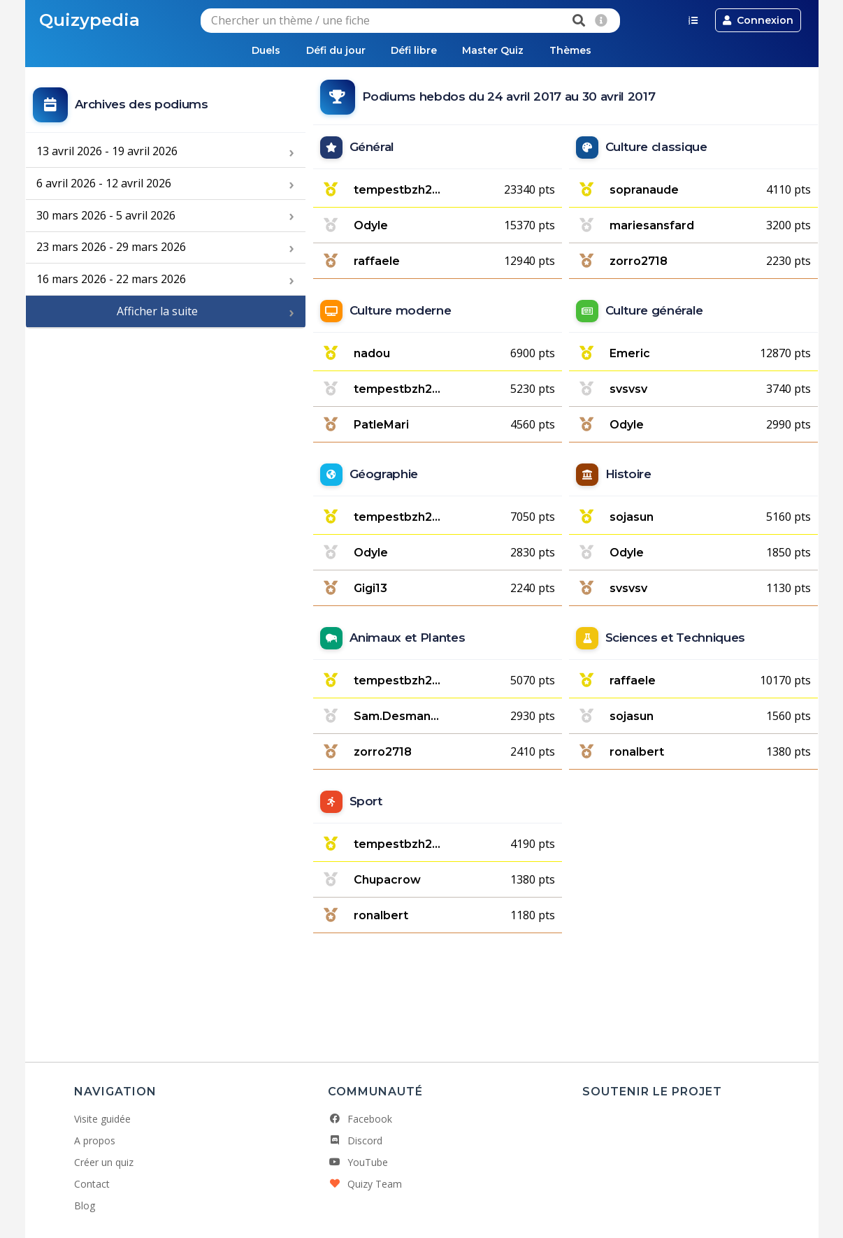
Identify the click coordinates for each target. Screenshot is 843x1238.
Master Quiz (495, 50)
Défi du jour (333, 50)
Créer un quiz (104, 1162)
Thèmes (575, 50)
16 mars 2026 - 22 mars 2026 (111, 279)
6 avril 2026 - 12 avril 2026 (103, 183)
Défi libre (414, 50)
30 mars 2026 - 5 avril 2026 (105, 215)
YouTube (358, 1162)
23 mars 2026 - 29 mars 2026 (111, 247)
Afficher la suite (157, 311)
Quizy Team (365, 1183)
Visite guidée (102, 1118)
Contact (92, 1183)
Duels (261, 50)
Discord (355, 1140)
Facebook (360, 1118)
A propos (94, 1140)
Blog (84, 1205)
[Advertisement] (166, 430)
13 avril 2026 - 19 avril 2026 (107, 151)
